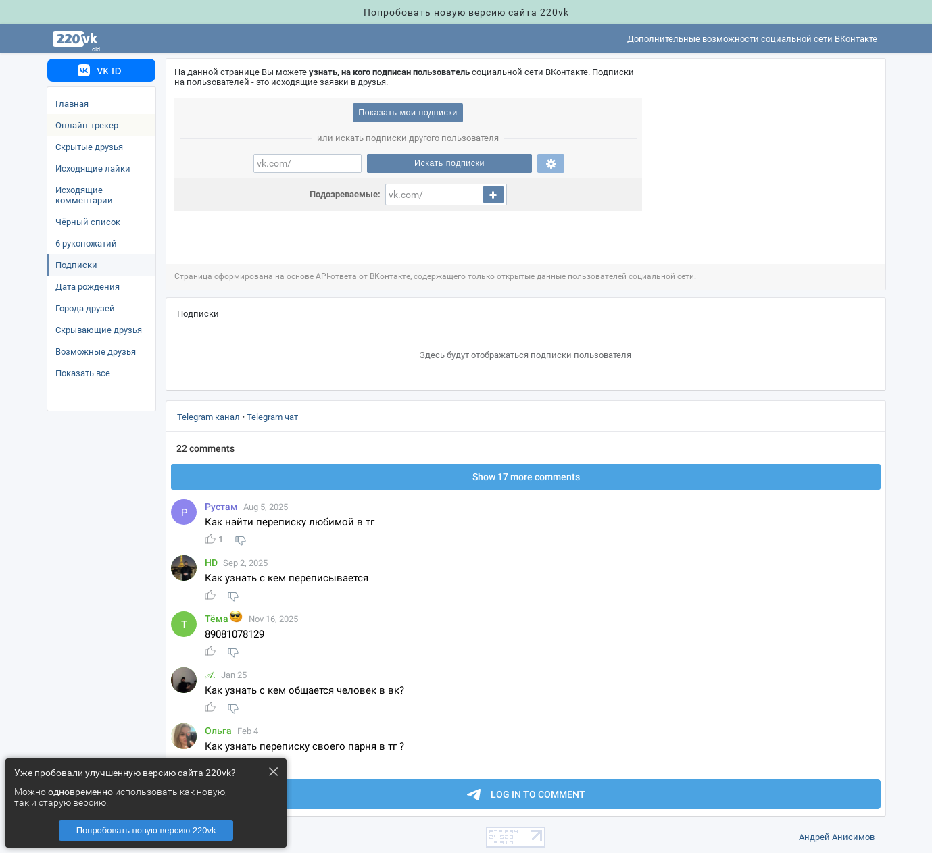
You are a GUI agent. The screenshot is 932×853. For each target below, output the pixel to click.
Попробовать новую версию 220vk (146, 830)
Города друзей (85, 308)
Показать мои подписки (407, 113)
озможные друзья (95, 351)
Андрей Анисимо (837, 837)
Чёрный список (87, 222)
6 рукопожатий (86, 243)
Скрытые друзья (89, 147)
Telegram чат (272, 417)
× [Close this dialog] (273, 771)
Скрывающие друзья (98, 330)
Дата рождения (87, 287)
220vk (218, 772)
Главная (72, 104)
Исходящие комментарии (84, 195)
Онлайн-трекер (86, 125)
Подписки (76, 265)
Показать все (82, 373)
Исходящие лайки (92, 168)
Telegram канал (208, 417)
